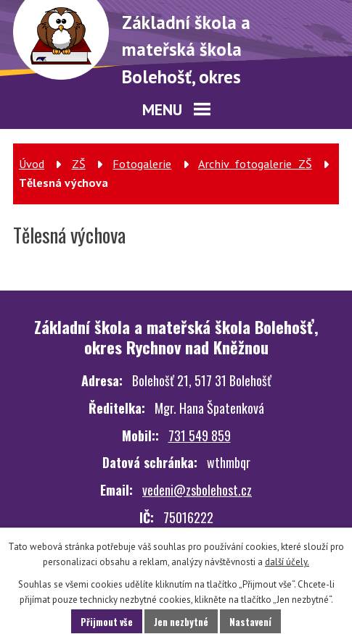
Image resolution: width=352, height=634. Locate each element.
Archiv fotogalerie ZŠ (255, 164)
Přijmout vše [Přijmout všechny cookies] (107, 621)
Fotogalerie (141, 164)
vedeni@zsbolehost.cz (197, 489)
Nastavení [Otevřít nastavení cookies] (250, 621)
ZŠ (79, 164)
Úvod (31, 164)
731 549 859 (199, 435)
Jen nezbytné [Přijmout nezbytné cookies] (181, 621)
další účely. (287, 562)
